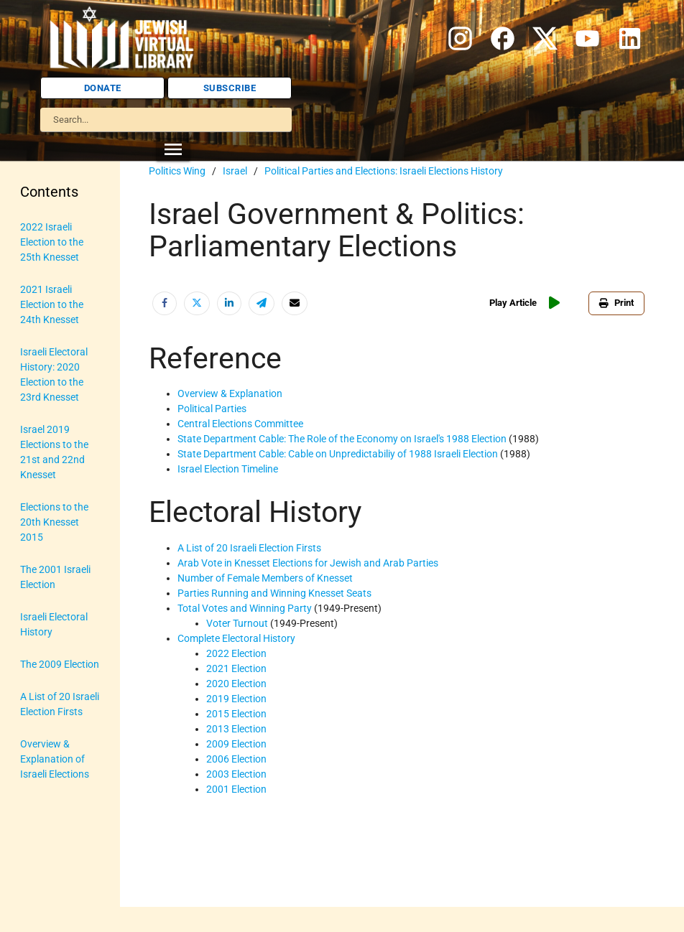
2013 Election (236, 729)
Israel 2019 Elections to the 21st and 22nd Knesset (54, 452)
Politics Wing (177, 171)
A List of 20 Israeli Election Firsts (59, 704)
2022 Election (236, 653)
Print (616, 302)
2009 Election (236, 744)
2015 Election (236, 713)
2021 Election (236, 668)
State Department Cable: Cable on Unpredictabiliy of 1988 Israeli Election (337, 454)
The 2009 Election (59, 664)
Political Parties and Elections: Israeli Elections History (383, 171)
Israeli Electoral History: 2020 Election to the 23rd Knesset (54, 374)
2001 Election (236, 789)
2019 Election (236, 698)
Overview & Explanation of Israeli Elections (54, 759)
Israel (235, 171)
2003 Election (236, 774)
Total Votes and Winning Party (244, 608)
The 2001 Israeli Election (55, 577)
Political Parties (211, 408)
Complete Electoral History (236, 638)
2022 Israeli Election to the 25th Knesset (51, 242)
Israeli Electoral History (54, 624)
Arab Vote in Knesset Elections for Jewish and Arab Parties (307, 563)
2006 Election (236, 759)
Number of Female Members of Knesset (265, 578)
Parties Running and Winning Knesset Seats (274, 593)
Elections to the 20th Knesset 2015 (54, 522)
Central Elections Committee (240, 423)
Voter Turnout (237, 623)
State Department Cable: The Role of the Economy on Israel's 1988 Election (342, 438)
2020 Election (236, 683)
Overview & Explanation (229, 393)
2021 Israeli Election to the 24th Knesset (51, 304)
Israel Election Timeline (227, 469)
